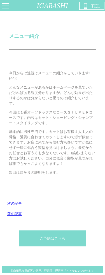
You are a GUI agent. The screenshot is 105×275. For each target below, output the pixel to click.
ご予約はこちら (52, 238)
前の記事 (14, 213)
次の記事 (14, 203)
